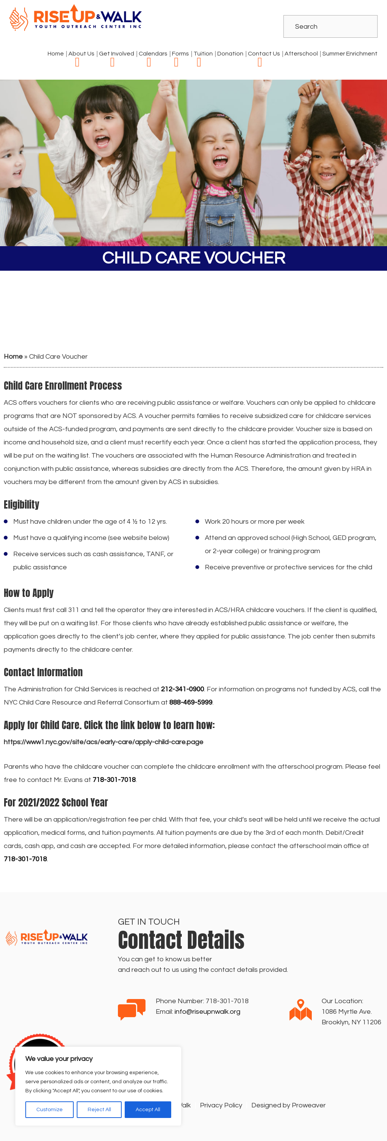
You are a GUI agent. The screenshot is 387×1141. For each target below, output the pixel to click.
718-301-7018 (227, 1001)
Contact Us (264, 54)
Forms (180, 54)
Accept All (148, 1109)
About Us (81, 54)
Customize (49, 1109)
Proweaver (309, 1105)
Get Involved (116, 54)
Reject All (99, 1109)
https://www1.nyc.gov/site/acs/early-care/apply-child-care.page (103, 742)
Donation (230, 54)
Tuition (203, 54)
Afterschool (301, 54)
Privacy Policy (221, 1105)
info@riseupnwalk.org (207, 1011)
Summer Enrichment (350, 54)
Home (56, 54)
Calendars (153, 54)
